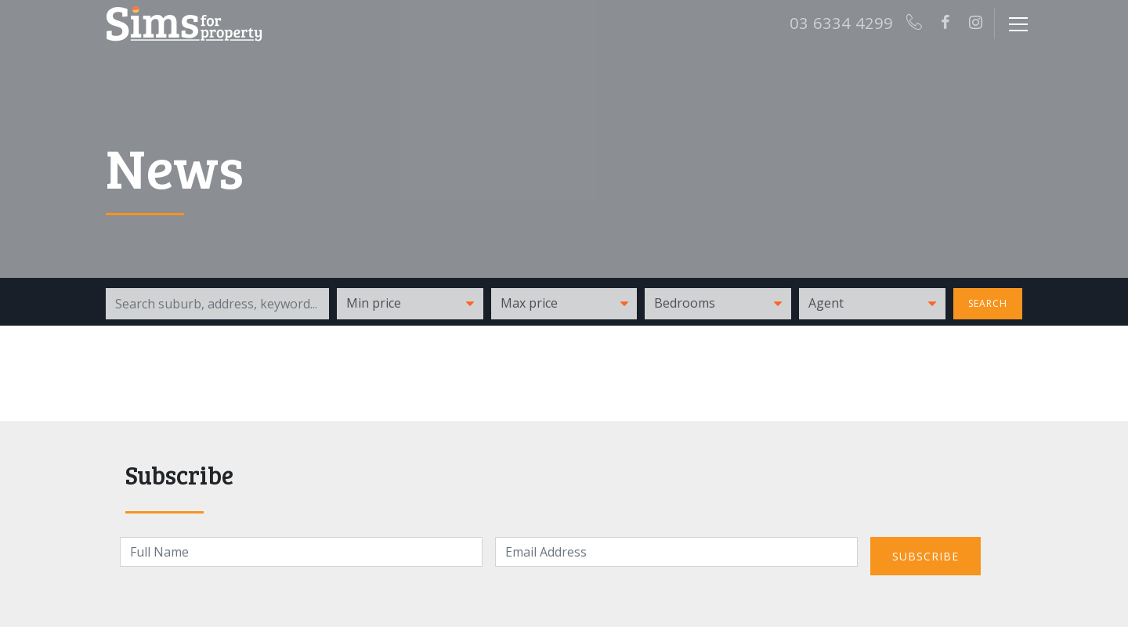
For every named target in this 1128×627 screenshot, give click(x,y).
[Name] (301, 552)
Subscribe (925, 556)
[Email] (676, 552)
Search (987, 303)
